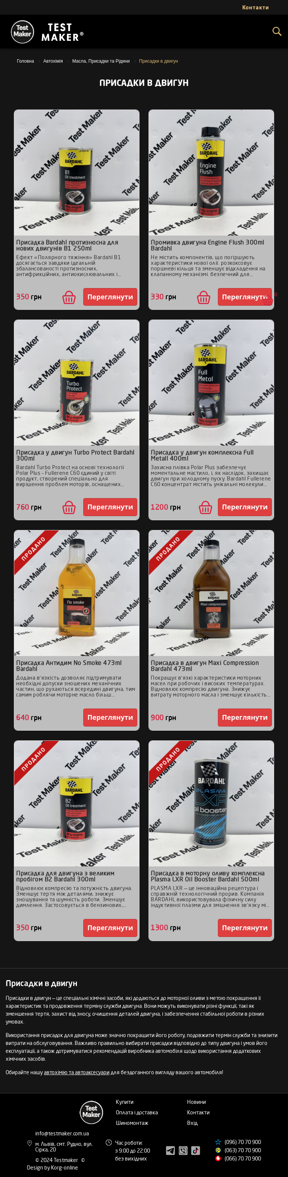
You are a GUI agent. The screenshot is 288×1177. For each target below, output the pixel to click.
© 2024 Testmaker (57, 1160)
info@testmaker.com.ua (62, 1133)
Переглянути (110, 296)
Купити (125, 1102)
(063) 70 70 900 (243, 1150)
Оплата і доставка (137, 1112)
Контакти (198, 1112)
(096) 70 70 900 (243, 1142)
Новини (196, 1102)
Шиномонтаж (132, 1123)
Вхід (192, 1123)
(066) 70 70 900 (243, 1158)
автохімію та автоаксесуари (77, 1072)
